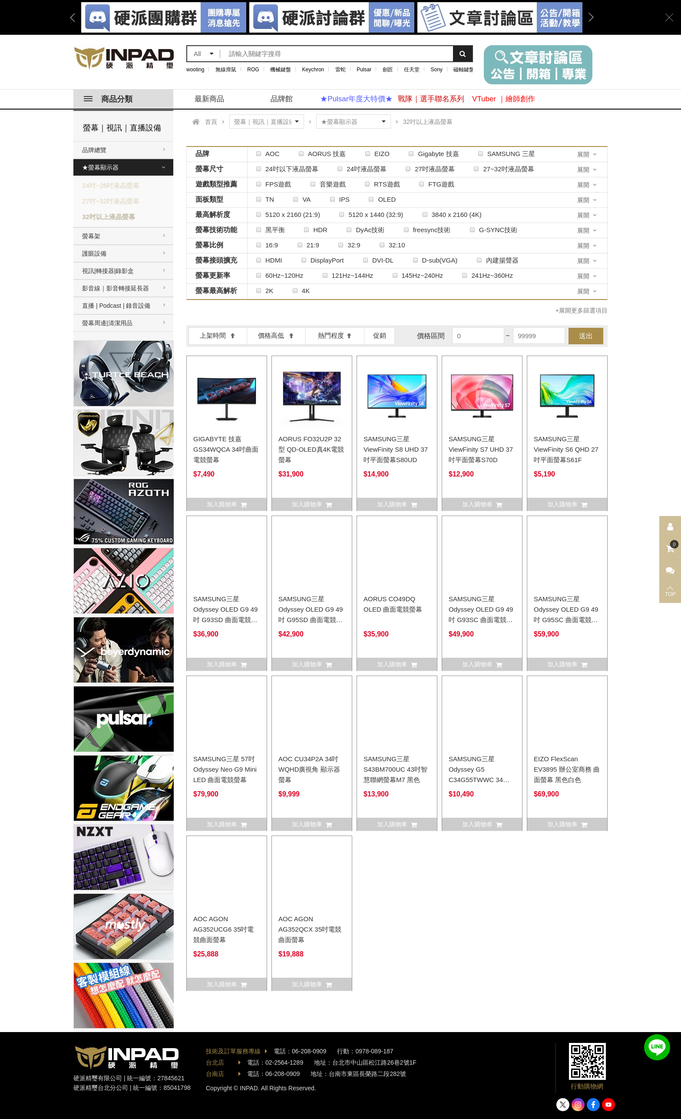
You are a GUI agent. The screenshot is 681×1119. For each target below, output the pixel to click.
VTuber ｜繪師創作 (503, 99)
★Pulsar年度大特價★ (356, 99)
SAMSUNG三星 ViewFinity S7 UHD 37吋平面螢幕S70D (481, 449)
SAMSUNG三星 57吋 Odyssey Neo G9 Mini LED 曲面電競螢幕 (225, 769)
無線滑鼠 (225, 70)
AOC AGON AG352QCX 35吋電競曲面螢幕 (309, 929)
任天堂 (412, 70)
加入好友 (657, 1047)
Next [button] (588, 17)
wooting (195, 70)
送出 (586, 336)
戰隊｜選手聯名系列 (431, 99)
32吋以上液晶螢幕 (108, 216)
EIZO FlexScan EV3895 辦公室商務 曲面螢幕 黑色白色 (567, 769)
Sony (437, 70)
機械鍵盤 (280, 70)
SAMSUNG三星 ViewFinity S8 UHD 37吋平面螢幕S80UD (396, 449)
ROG (253, 70)
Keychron (313, 70)
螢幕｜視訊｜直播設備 (122, 127)
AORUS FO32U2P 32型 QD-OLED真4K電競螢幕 (311, 449)
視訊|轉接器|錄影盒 (108, 270)
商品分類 (108, 99)
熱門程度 (335, 335)
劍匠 (388, 70)
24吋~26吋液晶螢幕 (110, 185)
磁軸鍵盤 (463, 70)
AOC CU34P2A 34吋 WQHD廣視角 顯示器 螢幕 (309, 769)
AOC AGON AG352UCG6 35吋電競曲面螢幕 (223, 929)
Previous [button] (75, 17)
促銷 (379, 335)
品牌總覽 (94, 150)
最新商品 (209, 99)
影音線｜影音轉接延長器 (115, 288)
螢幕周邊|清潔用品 (107, 323)
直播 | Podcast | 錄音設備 (116, 305)
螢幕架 (91, 236)
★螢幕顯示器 (100, 167)
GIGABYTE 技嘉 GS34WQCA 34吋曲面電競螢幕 (225, 449)
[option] (332, 17)
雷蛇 (340, 70)
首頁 (211, 121)
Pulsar (364, 70)
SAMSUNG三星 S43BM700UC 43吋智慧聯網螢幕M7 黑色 (395, 769)
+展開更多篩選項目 (581, 310)
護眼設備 (94, 253)
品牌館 (282, 99)
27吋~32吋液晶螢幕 (110, 201)
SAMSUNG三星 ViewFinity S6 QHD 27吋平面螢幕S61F (566, 449)
